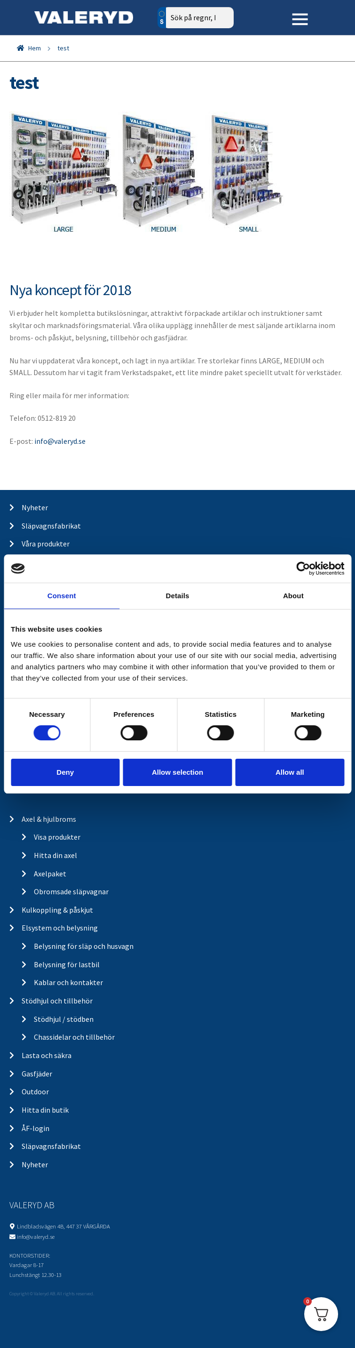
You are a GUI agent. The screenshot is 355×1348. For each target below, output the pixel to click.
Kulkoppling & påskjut (57, 910)
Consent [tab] (61, 596)
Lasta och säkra (46, 1055)
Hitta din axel (55, 855)
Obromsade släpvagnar (71, 891)
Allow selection (177, 772)
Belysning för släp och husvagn (84, 946)
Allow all (290, 772)
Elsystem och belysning (60, 927)
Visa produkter (57, 837)
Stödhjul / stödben (64, 1019)
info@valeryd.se (60, 441)
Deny (65, 772)
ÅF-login (35, 1128)
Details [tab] (177, 596)
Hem (34, 48)
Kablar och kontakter (68, 982)
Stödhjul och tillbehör (57, 1000)
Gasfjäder (37, 1073)
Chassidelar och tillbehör (74, 1037)
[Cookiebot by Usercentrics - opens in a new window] (303, 569)
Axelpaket (50, 873)
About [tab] (293, 596)
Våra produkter (46, 543)
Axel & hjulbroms (49, 819)
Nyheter (35, 507)
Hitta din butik (45, 1110)
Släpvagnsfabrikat (51, 525)
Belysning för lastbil (67, 964)
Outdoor (35, 1091)
